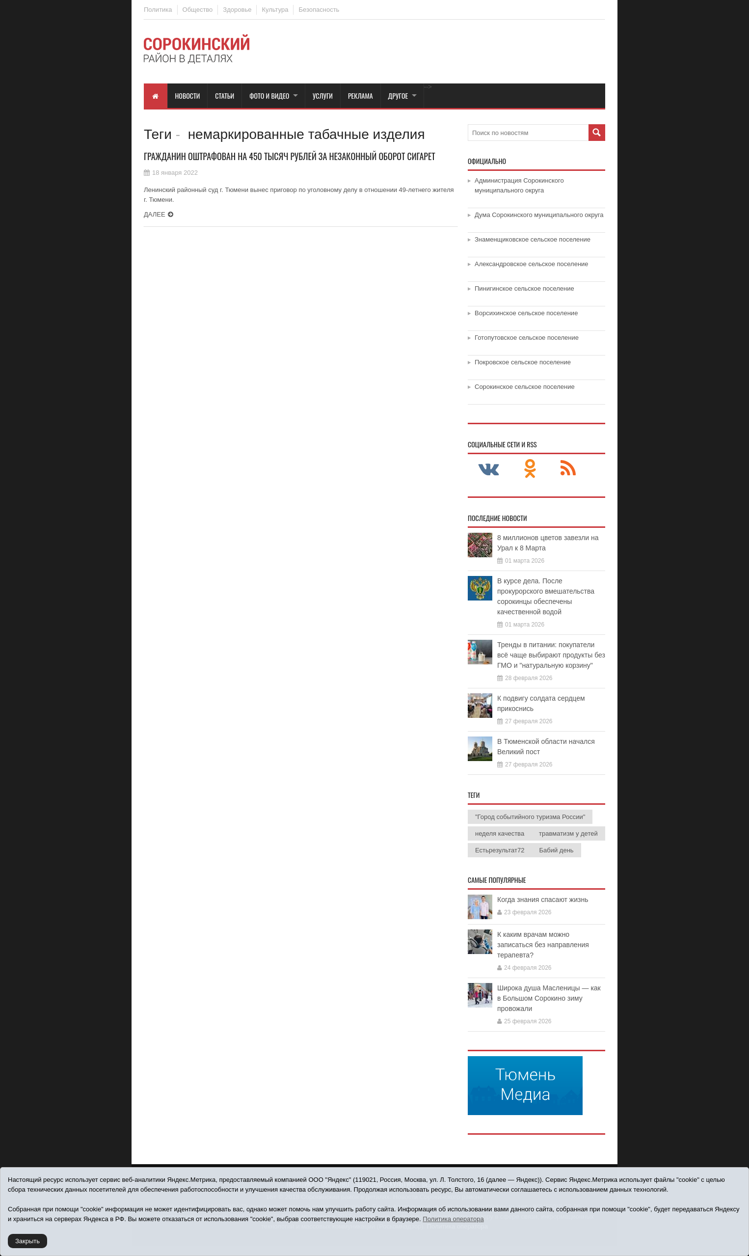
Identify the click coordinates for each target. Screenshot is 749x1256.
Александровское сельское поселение (531, 264)
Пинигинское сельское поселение (524, 288)
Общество (198, 9)
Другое (398, 95)
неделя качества (499, 833)
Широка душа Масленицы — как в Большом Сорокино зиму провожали (549, 998)
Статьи (224, 95)
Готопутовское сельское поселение (527, 337)
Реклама (360, 95)
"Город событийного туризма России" (530, 816)
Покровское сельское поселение (523, 362)
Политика (158, 9)
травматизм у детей (568, 833)
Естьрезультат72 (499, 850)
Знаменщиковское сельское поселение (532, 239)
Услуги (323, 95)
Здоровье (237, 9)
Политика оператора (453, 1219)
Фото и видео (269, 95)
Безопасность (318, 9)
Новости (187, 95)
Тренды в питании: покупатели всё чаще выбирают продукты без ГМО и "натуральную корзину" (551, 655)
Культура (275, 9)
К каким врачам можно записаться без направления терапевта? (543, 944)
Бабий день (556, 850)
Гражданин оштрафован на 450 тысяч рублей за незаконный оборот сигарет (289, 156)
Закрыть (27, 1241)
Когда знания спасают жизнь (542, 899)
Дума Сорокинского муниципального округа (539, 214)
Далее (154, 214)
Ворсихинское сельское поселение (526, 313)
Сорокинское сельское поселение (525, 386)
